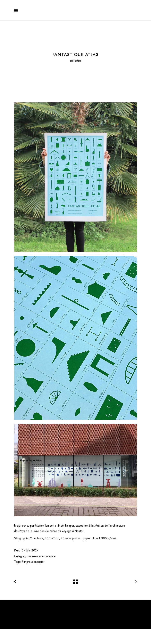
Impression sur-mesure (42, 556)
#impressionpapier (33, 562)
